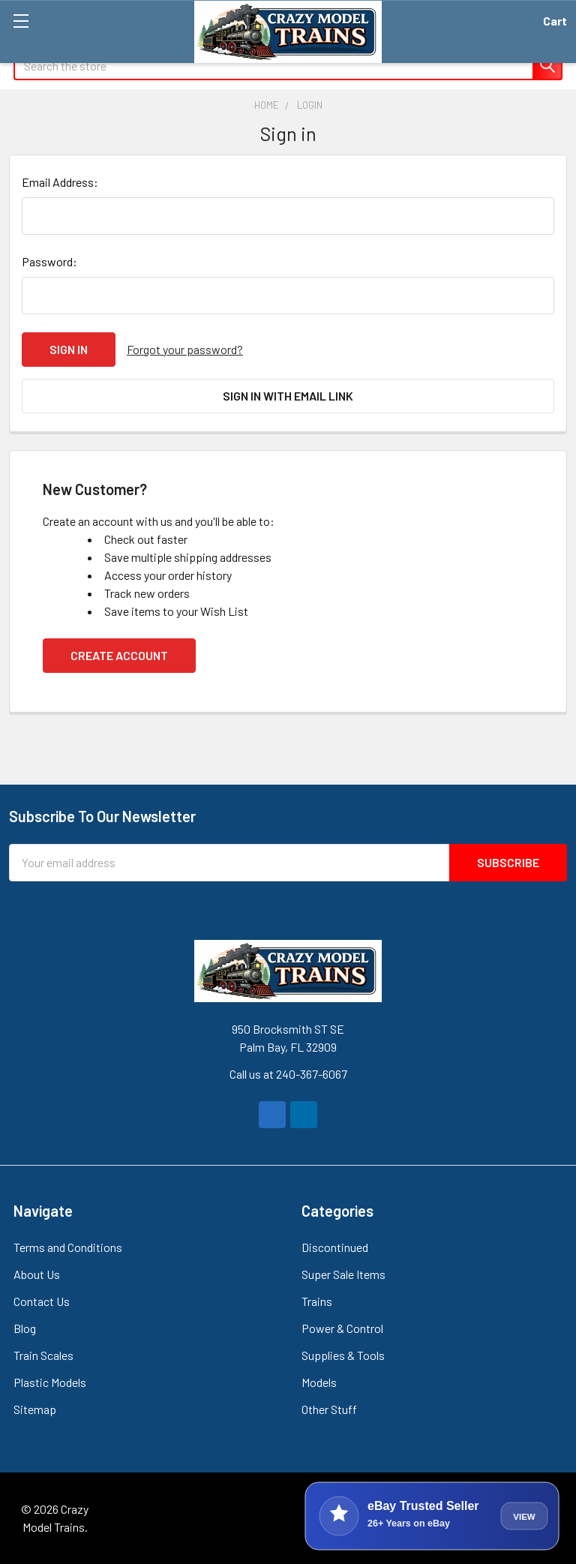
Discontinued (335, 1247)
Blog (25, 1328)
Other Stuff (329, 1409)
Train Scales (44, 1355)
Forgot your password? (185, 349)
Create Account (119, 655)
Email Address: (60, 182)
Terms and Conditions (68, 1247)
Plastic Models (50, 1382)
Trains (317, 1301)
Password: (49, 261)
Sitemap (35, 1409)
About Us (37, 1274)
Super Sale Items (344, 1274)
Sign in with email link (288, 396)
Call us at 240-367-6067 (288, 1074)
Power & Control (342, 1328)
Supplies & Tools (343, 1355)
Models (319, 1382)
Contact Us (42, 1301)
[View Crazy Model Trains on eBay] (432, 1515)
